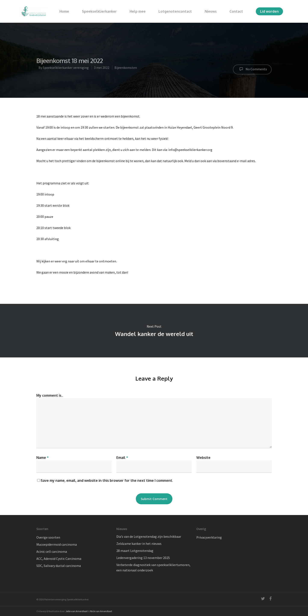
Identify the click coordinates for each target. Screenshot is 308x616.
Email (122, 457)
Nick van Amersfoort (101, 611)
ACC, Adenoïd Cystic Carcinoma (58, 558)
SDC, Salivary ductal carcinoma (58, 565)
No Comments (252, 71)
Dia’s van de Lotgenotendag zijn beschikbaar (148, 536)
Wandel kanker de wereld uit (154, 330)
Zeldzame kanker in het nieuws (138, 543)
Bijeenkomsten (125, 69)
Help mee (138, 11)
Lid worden (269, 11)
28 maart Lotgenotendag (134, 550)
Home (64, 11)
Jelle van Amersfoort (76, 611)
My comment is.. (49, 395)
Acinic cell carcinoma (51, 551)
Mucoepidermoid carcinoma (56, 544)
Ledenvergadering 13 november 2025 (143, 558)
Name (42, 457)
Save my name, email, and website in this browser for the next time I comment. (107, 480)
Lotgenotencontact (175, 11)
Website (203, 457)
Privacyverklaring (209, 537)
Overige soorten (48, 537)
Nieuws (211, 11)
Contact (236, 11)
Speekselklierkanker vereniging (66, 69)
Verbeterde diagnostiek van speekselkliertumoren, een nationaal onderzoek (153, 567)
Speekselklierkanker (99, 11)
